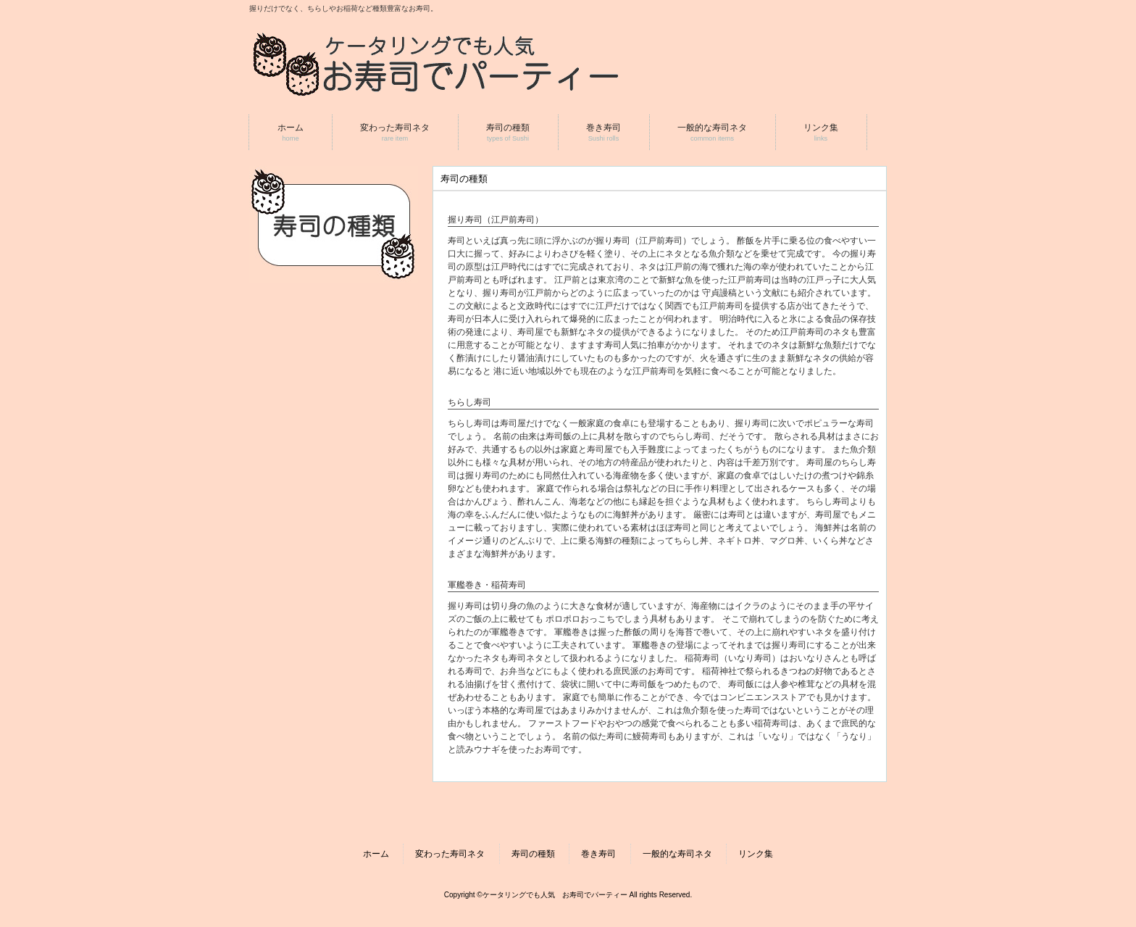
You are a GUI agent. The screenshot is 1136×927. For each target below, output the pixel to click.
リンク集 (755, 854)
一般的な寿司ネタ (677, 854)
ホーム (376, 854)
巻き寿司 (598, 854)
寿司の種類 (533, 854)
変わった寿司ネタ (450, 854)
